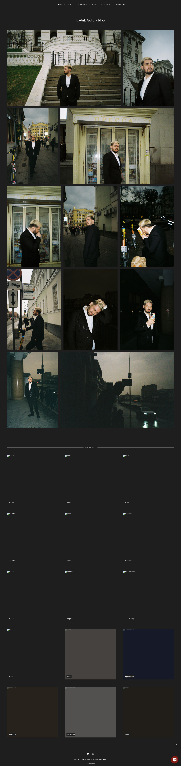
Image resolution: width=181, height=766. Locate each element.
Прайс (69, 5)
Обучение (95, 5)
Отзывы (107, 5)
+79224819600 (120, 5)
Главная (59, 5)
